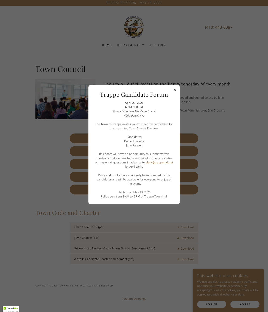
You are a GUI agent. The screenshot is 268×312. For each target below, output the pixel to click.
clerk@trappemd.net (159, 162)
